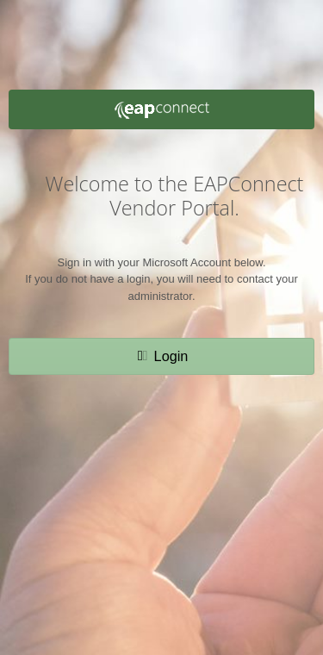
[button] (162, 356)
